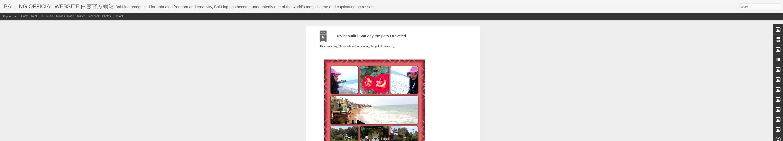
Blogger (415, 138)
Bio (41, 16)
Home (24, 16)
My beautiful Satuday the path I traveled (371, 20)
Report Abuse (427, 138)
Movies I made (65, 16)
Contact (118, 16)
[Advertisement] (445, 77)
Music (49, 16)
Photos (106, 16)
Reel (34, 16)
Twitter (81, 16)
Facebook (93, 16)
